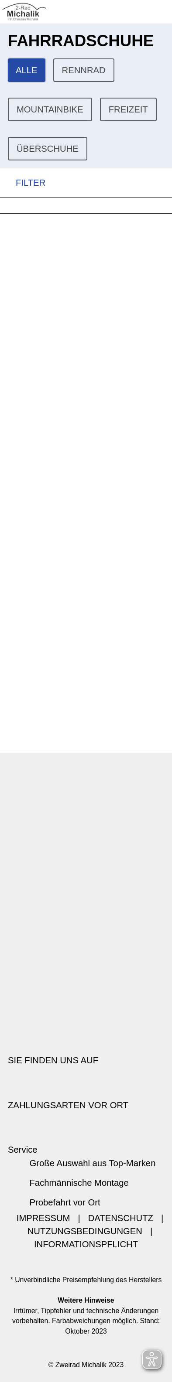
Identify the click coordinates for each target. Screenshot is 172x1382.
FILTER (22, 183)
